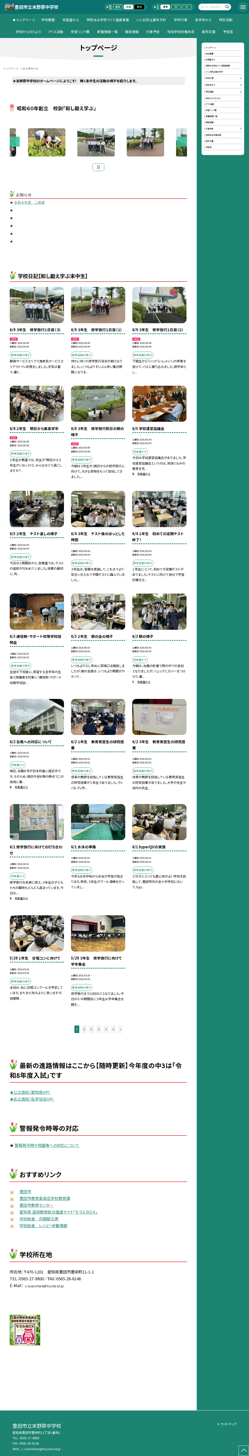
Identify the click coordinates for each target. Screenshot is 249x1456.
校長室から (70, 19)
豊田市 (25, 1193)
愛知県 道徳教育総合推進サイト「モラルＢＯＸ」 (58, 1213)
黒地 (139, 7)
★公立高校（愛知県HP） (30, 1093)
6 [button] (113, 1030)
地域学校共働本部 (181, 31)
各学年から (203, 19)
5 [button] (106, 1030)
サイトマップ (228, 1424)
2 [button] (84, 1030)
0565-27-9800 (29, 1438)
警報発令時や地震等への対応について (47, 1147)
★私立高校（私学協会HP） (32, 1100)
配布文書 (209, 31)
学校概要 (48, 19)
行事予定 (153, 31)
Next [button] (182, 142)
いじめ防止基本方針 (151, 19)
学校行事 (180, 19)
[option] (98, 143)
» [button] (120, 1030)
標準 (165, 7)
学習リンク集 (80, 31)
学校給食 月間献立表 (38, 1220)
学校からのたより (28, 31)
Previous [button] (15, 142)
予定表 (228, 31)
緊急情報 (132, 31)
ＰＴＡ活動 (55, 31)
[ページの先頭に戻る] (244, 1451)
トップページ (26, 19)
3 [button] (91, 1030)
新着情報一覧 (107, 31)
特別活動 (225, 19)
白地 (128, 7)
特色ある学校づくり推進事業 (108, 19)
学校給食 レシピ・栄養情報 (43, 1227)
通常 (117, 7)
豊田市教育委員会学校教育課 (44, 1200)
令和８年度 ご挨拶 (29, 203)
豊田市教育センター (36, 1206)
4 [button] (98, 1030)
